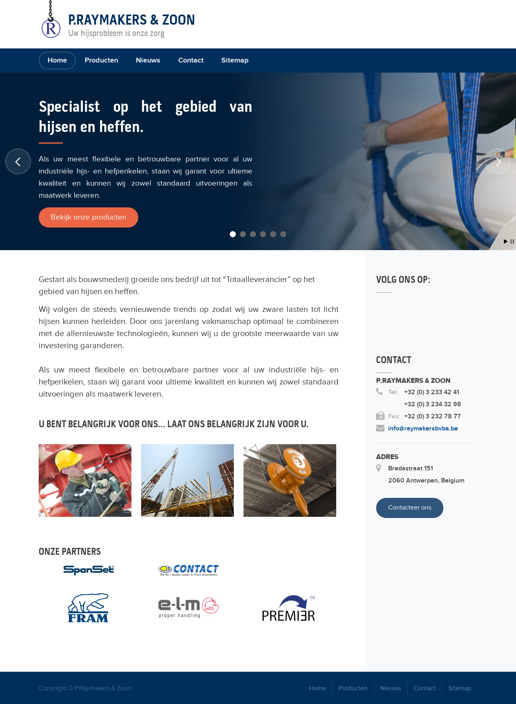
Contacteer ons (409, 508)
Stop (512, 241)
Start (506, 241)
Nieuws (148, 60)
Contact (191, 60)
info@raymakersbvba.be (423, 428)
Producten (101, 60)
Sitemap (234, 60)
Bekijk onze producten (88, 217)
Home (57, 60)
